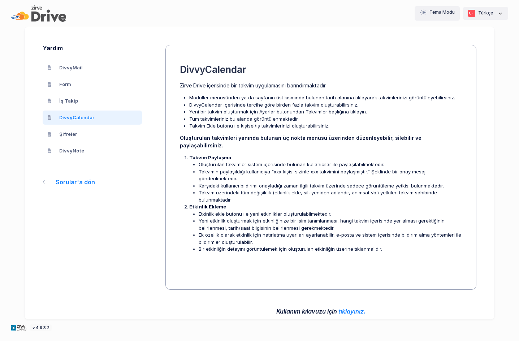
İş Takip (62, 101)
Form (59, 84)
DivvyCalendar (70, 117)
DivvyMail (65, 67)
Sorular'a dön (69, 182)
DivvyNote (65, 151)
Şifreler (62, 134)
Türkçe (485, 13)
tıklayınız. (352, 311)
